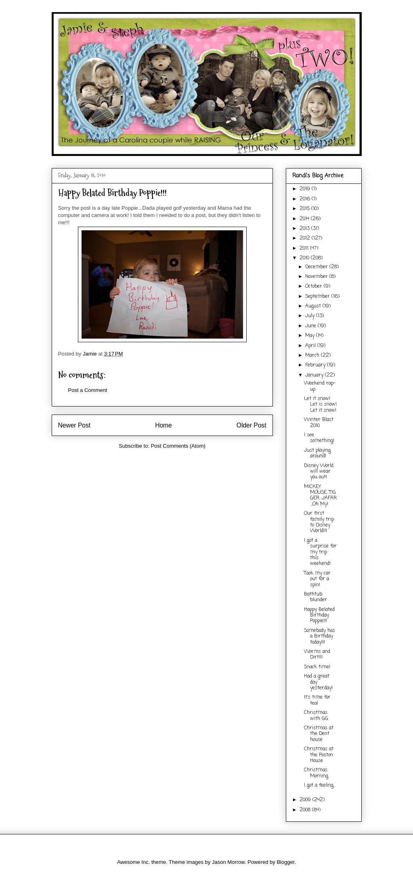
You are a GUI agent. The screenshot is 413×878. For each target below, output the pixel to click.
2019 (306, 189)
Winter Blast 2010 (318, 422)
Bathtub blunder (315, 597)
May (310, 335)
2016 (306, 199)
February (316, 365)
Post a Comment (87, 390)
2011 (305, 248)
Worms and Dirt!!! (317, 654)
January (315, 375)
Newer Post (74, 425)
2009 (306, 800)
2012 (306, 238)
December (317, 267)
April (311, 346)
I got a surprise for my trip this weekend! (320, 552)
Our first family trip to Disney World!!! (319, 522)
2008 (306, 810)
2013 (305, 228)
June (311, 326)
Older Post (251, 425)
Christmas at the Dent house (318, 733)
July (310, 316)
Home (163, 425)
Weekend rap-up (319, 386)
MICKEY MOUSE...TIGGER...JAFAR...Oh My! (320, 495)
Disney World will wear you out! (318, 471)
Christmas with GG (316, 715)
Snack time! (317, 667)
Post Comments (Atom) (178, 446)
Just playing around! (317, 453)
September (318, 296)
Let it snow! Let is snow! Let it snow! (320, 404)
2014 (305, 219)
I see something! (319, 438)
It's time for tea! (317, 700)
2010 (305, 258)
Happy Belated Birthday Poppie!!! (319, 615)
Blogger (285, 862)
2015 (305, 209)
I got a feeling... (320, 785)
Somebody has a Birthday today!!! (319, 636)
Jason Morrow (228, 862)
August (314, 306)
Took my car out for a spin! (317, 579)
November (317, 276)
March (313, 355)
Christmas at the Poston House (318, 754)
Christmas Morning (316, 772)
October (314, 286)
